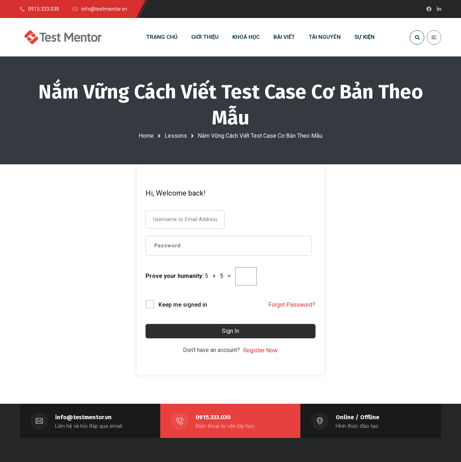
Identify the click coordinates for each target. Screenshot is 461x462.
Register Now (260, 350)
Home (146, 135)
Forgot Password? (291, 304)
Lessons (176, 135)
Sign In (230, 331)
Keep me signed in (182, 304)
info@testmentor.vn (83, 417)
